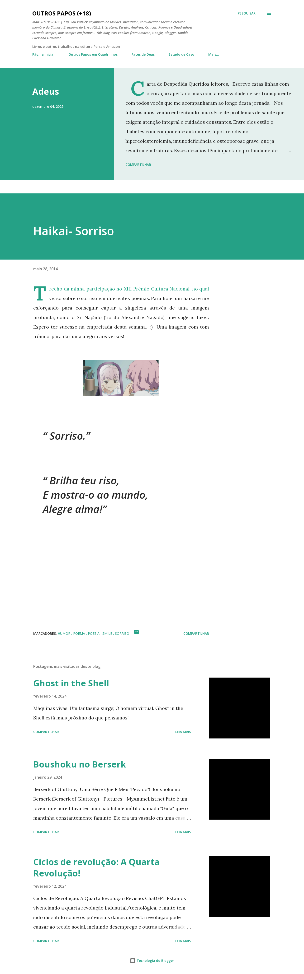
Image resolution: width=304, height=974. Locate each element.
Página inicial (43, 54)
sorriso (122, 633)
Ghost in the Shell (71, 683)
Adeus (45, 91)
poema (79, 633)
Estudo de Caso (181, 54)
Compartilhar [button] (138, 164)
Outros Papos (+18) (61, 13)
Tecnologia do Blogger (152, 960)
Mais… (213, 54)
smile (107, 633)
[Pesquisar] (247, 13)
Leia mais (183, 731)
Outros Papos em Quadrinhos (93, 54)
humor (64, 633)
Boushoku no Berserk (79, 764)
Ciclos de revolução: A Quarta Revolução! (96, 867)
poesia (94, 633)
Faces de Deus (143, 54)
